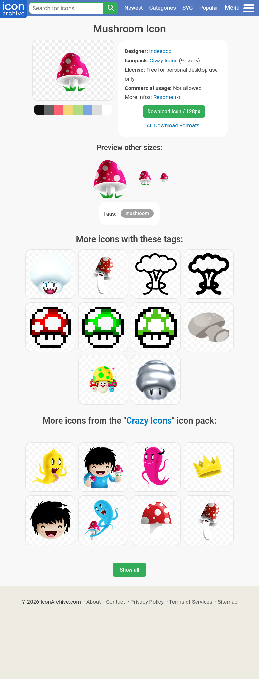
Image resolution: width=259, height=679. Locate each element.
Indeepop (160, 51)
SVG (187, 8)
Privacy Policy (147, 602)
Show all (129, 570)
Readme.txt (167, 97)
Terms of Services (190, 602)
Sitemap (228, 602)
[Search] (110, 8)
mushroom (137, 213)
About (93, 602)
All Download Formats (173, 125)
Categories (162, 8)
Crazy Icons (164, 60)
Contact (115, 602)
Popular (208, 8)
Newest (133, 8)
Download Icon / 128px (173, 111)
